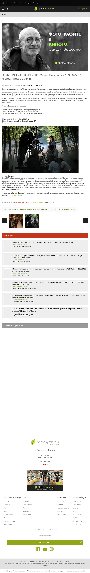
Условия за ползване (20, 571)
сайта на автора (15, 196)
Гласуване (61, 511)
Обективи (7, 505)
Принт (16, 3)
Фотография (37, 3)
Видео (6, 508)
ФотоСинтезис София (11, 86)
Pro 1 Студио (17, 313)
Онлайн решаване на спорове (55, 571)
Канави (75, 511)
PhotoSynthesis (37, 202)
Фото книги (77, 505)
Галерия (28, 3)
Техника (26, 508)
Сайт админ (9, 571)
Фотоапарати (8, 501)
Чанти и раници (9, 521)
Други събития (28, 511)
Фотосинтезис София (20, 244)
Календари (76, 508)
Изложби (26, 501)
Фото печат (77, 501)
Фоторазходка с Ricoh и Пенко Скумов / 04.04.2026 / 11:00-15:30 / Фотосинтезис (42, 242)
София (39, 450)
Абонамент (60, 542)
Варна (50, 450)
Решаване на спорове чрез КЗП (75, 571)
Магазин (9, 3)
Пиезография (77, 514)
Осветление (8, 514)
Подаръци (76, 518)
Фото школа (8, 202)
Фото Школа (27, 505)
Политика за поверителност (36, 571)
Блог (21, 3)
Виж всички (8, 524)
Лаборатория (77, 521)
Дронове (7, 518)
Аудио (6, 511)
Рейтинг (60, 505)
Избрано (60, 501)
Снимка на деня (63, 508)
